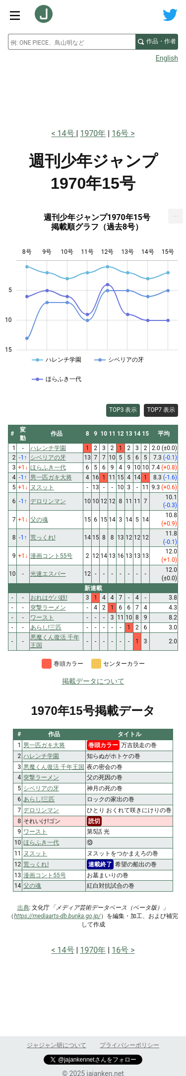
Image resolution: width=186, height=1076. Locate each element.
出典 (23, 907)
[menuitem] (175, 216)
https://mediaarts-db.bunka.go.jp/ (57, 916)
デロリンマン (41, 810)
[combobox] (71, 42)
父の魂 (32, 885)
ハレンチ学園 (41, 756)
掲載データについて (93, 681)
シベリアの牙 (41, 788)
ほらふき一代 (41, 842)
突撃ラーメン (41, 777)
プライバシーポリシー (129, 1045)
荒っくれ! (36, 864)
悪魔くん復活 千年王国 (53, 767)
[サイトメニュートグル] (15, 15)
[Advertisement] (93, 92)
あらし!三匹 (39, 799)
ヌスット (35, 853)
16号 (120, 133)
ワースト (35, 831)
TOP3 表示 (123, 409)
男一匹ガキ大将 (44, 745)
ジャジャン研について (56, 1045)
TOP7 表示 (161, 409)
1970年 (93, 133)
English (167, 58)
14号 (67, 133)
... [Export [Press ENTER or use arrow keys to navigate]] (176, 214)
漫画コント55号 (44, 875)
